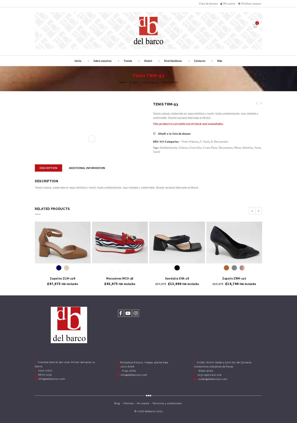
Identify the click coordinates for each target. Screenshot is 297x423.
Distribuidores (173, 60)
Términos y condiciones (167, 403)
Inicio (78, 60)
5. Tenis (133, 82)
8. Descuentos (219, 141)
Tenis (258, 147)
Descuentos (226, 147)
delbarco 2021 (154, 411)
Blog (117, 403)
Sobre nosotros (103, 60)
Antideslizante (168, 147)
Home (122, 82)
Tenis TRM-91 (260, 105)
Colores (183, 147)
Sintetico (247, 147)
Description (48, 168)
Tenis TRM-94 (256, 105)
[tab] (48, 168)
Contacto (199, 60)
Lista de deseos (208, 3)
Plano (237, 147)
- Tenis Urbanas (150, 82)
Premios (128, 403)
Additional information (87, 168)
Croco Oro (195, 147)
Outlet (148, 60)
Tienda (128, 60)
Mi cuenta (227, 3)
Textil (156, 151)
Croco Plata (210, 147)
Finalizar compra (249, 3)
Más (219, 60)
